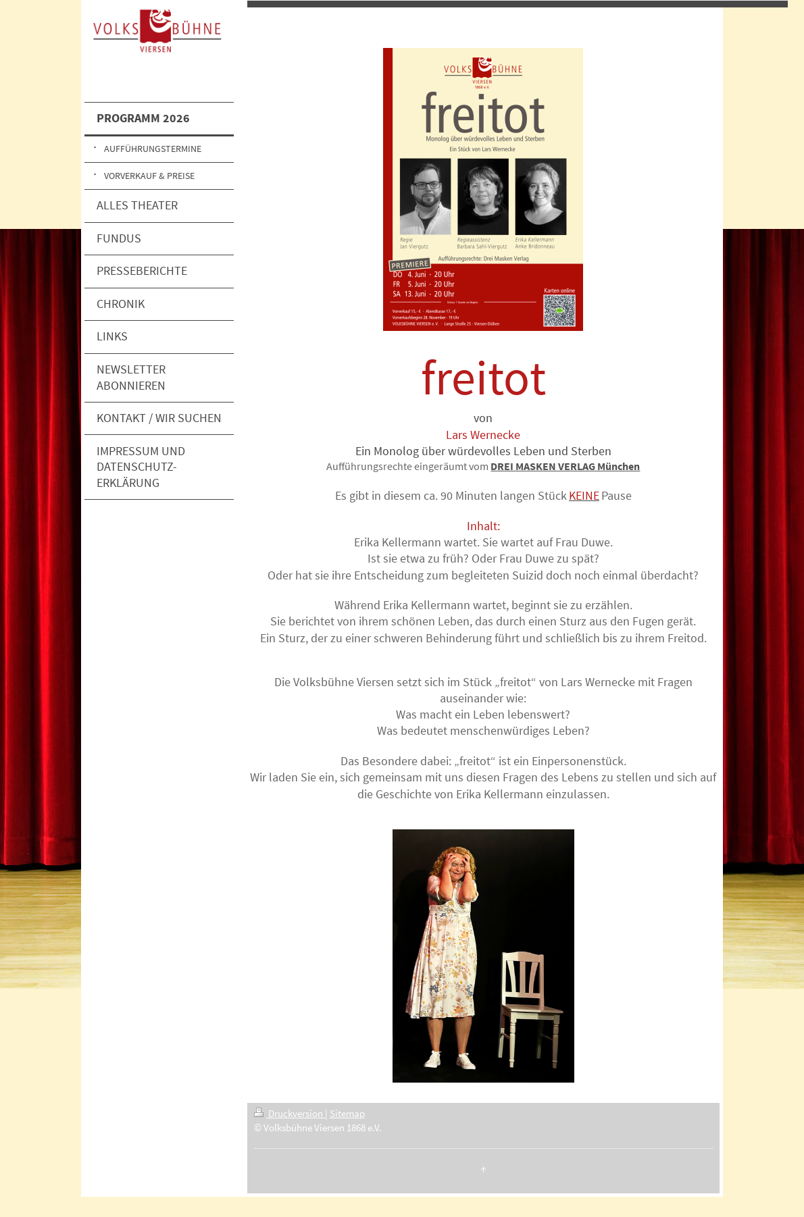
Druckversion (289, 1113)
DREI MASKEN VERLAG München (565, 466)
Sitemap (347, 1113)
